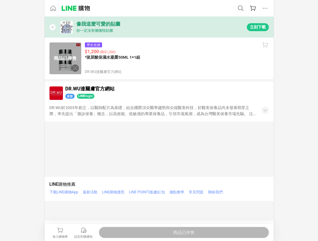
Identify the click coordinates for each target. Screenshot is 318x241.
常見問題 (196, 192)
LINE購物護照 (113, 192)
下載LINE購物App (63, 192)
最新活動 (90, 192)
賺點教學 (177, 192)
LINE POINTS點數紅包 (147, 192)
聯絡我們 (215, 192)
